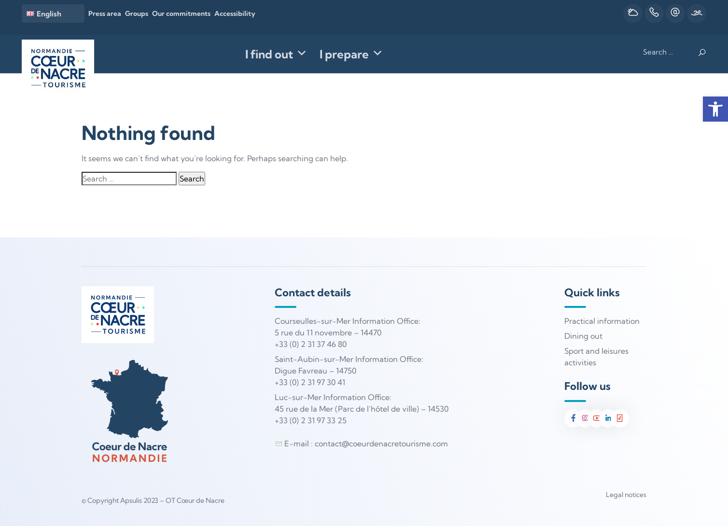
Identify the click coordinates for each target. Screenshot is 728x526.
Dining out (583, 336)
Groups (136, 13)
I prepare (351, 54)
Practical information (602, 321)
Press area (104, 13)
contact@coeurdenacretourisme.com (381, 443)
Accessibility (234, 13)
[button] (715, 109)
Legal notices (626, 494)
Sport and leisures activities (596, 356)
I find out (276, 54)
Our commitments (181, 13)
